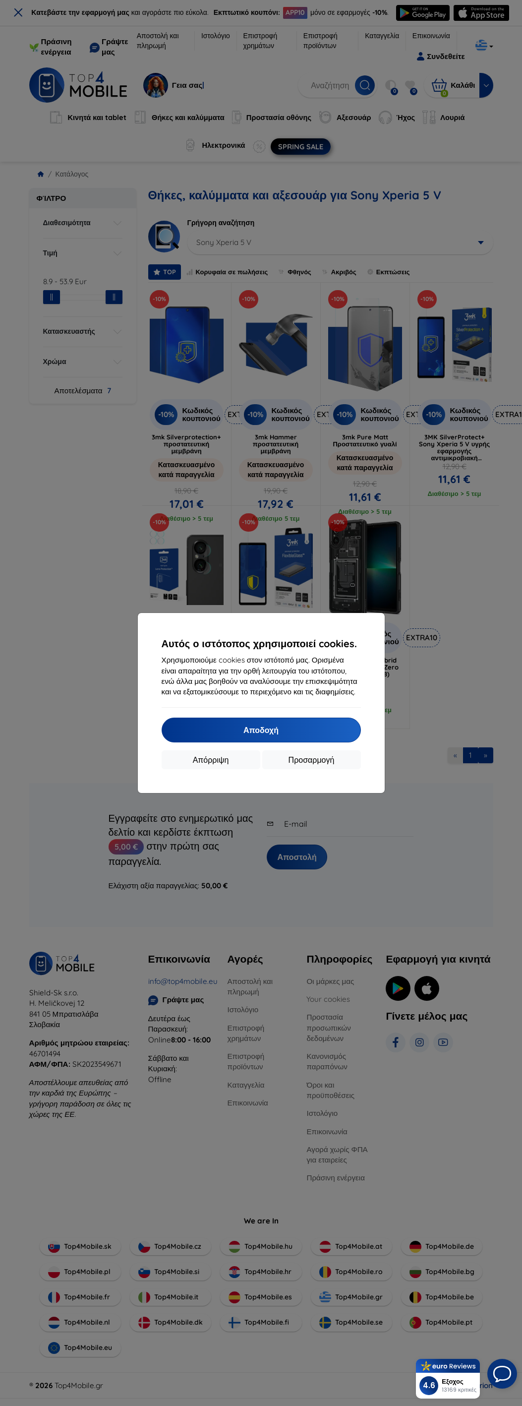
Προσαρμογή (312, 760)
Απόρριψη (211, 760)
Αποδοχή (261, 730)
